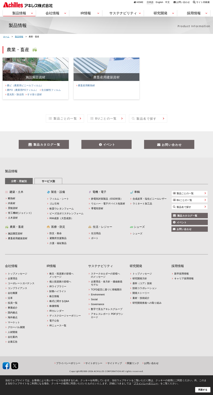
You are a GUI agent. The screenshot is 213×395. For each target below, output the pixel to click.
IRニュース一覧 (57, 325)
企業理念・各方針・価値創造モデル (106, 283)
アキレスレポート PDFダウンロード (107, 315)
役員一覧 (12, 302)
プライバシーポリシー (68, 363)
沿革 (10, 298)
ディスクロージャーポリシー (65, 315)
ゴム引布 (54, 203)
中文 (167, 2)
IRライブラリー (57, 286)
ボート (94, 238)
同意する (202, 389)
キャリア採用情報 (184, 278)
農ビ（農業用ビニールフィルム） (25, 85)
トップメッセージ (17, 273)
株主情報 (54, 296)
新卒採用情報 (181, 273)
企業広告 (12, 341)
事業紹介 (12, 307)
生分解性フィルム (51, 90)
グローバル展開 (16, 327)
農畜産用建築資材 (17, 238)
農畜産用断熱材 (86, 85)
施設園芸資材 (15, 233)
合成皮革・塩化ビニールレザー (150, 198)
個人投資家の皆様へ (60, 281)
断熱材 (11, 198)
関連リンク (133, 363)
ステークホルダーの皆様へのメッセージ (105, 275)
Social (94, 299)
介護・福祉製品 (58, 243)
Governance (97, 304)
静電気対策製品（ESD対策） (107, 198)
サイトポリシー (93, 363)
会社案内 (12, 337)
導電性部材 (97, 208)
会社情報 (11, 266)
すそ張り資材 (34, 94)
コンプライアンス (17, 288)
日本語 (150, 2)
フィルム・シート (59, 198)
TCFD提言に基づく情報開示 (106, 289)
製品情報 (11, 171)
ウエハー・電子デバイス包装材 (108, 203)
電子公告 (54, 320)
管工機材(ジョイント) (19, 213)
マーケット (14, 322)
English (159, 2)
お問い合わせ (183, 2)
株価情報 (54, 306)
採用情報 (177, 266)
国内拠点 (12, 312)
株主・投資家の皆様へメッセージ (61, 275)
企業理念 (12, 278)
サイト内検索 (203, 2)
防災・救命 (56, 233)
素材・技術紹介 (140, 298)
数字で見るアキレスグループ (106, 309)
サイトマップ (114, 363)
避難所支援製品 (58, 238)
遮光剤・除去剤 (15, 94)
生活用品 (96, 233)
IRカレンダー (56, 310)
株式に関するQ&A (59, 301)
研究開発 (136, 266)
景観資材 (13, 208)
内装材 (11, 203)
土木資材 (13, 217)
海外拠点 (12, 317)
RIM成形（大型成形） (61, 218)
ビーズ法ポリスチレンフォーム (66, 213)
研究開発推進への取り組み (147, 302)
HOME (139, 2)
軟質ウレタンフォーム (62, 208)
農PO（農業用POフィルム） (22, 90)
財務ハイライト (57, 291)
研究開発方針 (139, 278)
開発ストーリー (140, 293)
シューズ (137, 233)
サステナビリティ (100, 266)
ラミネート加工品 (142, 203)
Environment (98, 294)
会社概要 (12, 293)
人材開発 (12, 332)
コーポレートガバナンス (21, 283)
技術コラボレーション (144, 288)
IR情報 (51, 266)
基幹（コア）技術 (142, 283)
